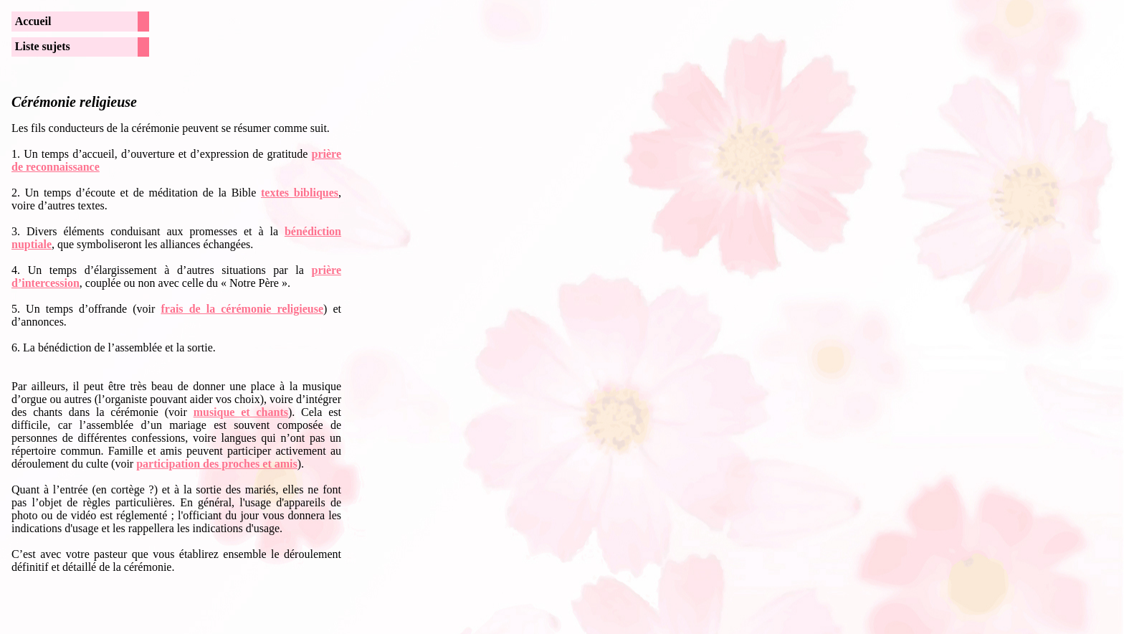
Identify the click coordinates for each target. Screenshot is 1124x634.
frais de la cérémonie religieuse (242, 309)
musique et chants (241, 412)
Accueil (33, 21)
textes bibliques (299, 192)
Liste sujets (42, 46)
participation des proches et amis (216, 464)
